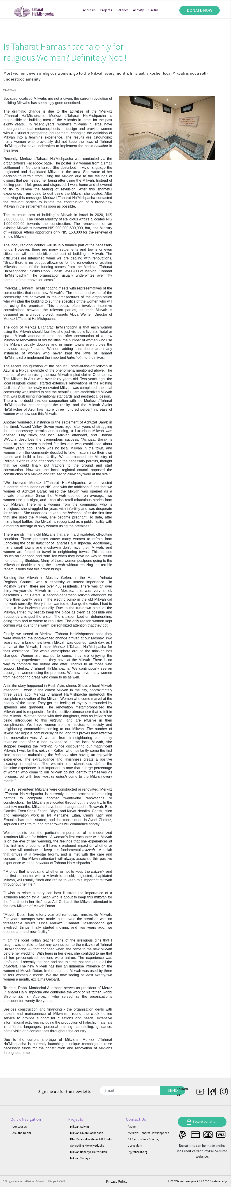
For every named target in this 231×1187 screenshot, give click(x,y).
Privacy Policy (116, 1181)
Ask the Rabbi (21, 1133)
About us (89, 10)
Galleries (123, 10)
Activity (138, 10)
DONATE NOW (199, 10)
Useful (153, 10)
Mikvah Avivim (79, 1127)
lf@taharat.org (138, 1152)
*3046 (132, 1127)
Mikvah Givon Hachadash (86, 1133)
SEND (173, 1090)
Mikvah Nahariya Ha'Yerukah (88, 1152)
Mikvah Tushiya (80, 1158)
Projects (106, 10)
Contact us (19, 1127)
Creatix (183, 1181)
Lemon (214, 1181)
